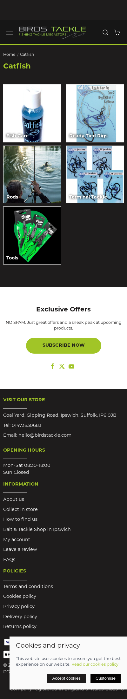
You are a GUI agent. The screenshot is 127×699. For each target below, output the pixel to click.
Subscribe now (64, 345)
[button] (9, 33)
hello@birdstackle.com (44, 435)
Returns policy (20, 626)
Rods (12, 197)
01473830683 (26, 425)
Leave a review (20, 549)
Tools (12, 258)
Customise (106, 678)
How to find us (20, 519)
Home (9, 55)
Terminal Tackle (88, 197)
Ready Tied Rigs (88, 136)
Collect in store (20, 509)
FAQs (9, 560)
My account (16, 540)
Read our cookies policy (94, 665)
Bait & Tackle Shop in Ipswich (37, 529)
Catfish (27, 55)
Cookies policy (19, 596)
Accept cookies (66, 678)
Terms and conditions (28, 587)
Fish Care (17, 136)
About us (13, 499)
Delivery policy (20, 617)
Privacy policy (19, 606)
